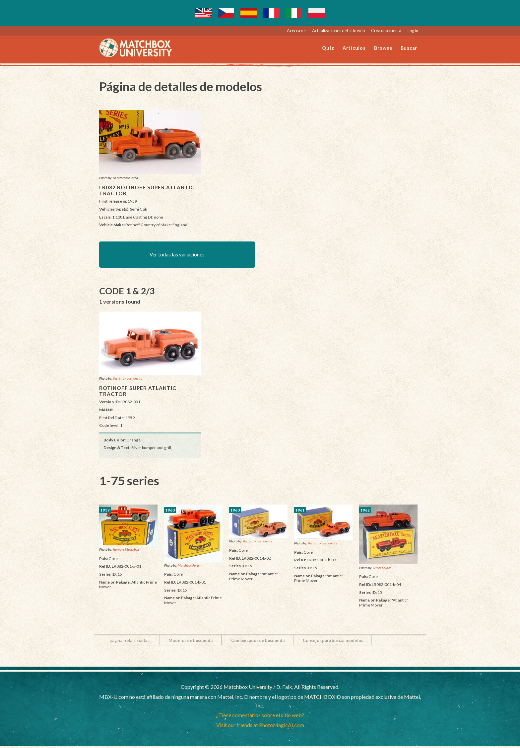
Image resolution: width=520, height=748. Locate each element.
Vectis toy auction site (127, 380)
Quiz (328, 48)
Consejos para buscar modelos (333, 642)
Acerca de (296, 30)
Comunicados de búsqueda (258, 642)
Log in (413, 30)
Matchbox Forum (189, 567)
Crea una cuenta (386, 30)
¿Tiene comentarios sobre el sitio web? (260, 716)
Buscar (409, 48)
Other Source (382, 569)
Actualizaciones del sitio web (338, 30)
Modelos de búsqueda (190, 642)
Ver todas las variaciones (177, 255)
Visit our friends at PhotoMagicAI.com (260, 726)
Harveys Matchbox (126, 551)
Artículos (354, 48)
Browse (383, 48)
